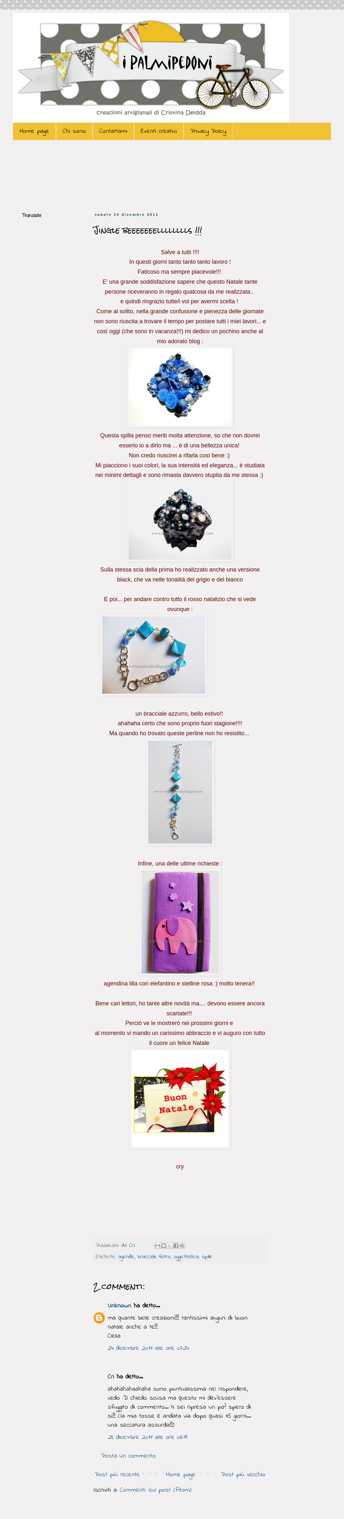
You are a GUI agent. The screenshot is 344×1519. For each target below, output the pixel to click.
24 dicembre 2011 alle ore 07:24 (148, 1348)
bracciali (147, 1257)
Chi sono (74, 131)
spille (207, 1257)
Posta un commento (128, 1456)
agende (126, 1257)
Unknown (119, 1306)
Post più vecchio (243, 1474)
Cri (133, 1245)
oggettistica (186, 1257)
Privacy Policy (208, 131)
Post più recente (117, 1474)
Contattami (113, 131)
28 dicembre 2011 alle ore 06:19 (147, 1437)
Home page (34, 131)
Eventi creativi (159, 131)
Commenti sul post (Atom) (155, 1490)
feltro (165, 1257)
